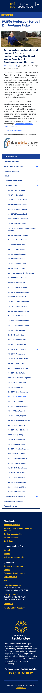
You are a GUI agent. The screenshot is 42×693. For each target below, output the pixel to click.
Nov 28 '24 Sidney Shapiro (17, 204)
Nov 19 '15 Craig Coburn (16, 454)
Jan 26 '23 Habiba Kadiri (17, 263)
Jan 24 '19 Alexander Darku (18, 359)
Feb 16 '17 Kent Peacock (16, 411)
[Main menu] (37, 4)
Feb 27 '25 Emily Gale (16, 195)
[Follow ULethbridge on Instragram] (14, 673)
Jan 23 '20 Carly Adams (17, 330)
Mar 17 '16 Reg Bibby (15, 435)
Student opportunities (13, 534)
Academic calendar (12, 525)
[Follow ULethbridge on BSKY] (23, 673)
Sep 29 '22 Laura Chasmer (17, 278)
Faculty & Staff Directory (14, 608)
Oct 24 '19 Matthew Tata (17, 340)
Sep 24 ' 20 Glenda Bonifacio (18, 320)
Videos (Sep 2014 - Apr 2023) (17, 496)
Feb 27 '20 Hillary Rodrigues (18, 325)
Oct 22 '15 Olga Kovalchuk (17, 458)
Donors (7, 554)
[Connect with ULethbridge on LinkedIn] (31, 673)
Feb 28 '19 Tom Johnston (17, 354)
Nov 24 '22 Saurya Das (16, 268)
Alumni (7, 550)
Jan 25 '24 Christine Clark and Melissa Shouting (22, 229)
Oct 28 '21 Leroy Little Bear (18, 287)
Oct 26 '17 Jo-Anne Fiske (17, 397)
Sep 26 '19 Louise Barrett (17, 344)
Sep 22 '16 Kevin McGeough (18, 430)
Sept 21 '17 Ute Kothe (15, 401)
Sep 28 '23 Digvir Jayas (17, 245)
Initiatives (7, 176)
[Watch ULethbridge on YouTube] (27, 673)
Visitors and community (14, 557)
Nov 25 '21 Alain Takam (16, 282)
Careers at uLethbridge (13, 566)
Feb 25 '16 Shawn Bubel (16, 439)
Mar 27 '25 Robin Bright (16, 190)
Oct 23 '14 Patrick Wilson (17, 487)
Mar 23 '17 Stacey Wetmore (18, 406)
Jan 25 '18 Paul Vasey (16, 387)
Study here (8, 541)
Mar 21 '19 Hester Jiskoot (17, 349)
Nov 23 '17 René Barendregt (18, 392)
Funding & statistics (11, 171)
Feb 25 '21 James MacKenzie (18, 301)
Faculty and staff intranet (14, 573)
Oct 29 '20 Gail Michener (17, 316)
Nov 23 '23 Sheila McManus (18, 235)
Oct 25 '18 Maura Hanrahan (18, 368)
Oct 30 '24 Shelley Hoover (17, 209)
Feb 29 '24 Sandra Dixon (17, 223)
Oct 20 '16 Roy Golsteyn (16, 425)
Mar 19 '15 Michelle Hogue (17, 468)
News (6, 580)
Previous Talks (11, 185)
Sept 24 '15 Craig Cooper (17, 463)
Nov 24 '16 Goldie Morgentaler (19, 420)
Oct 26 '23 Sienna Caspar (17, 240)
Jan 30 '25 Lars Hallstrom (17, 200)
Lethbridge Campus (12, 585)
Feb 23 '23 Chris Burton (16, 259)
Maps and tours (10, 577)
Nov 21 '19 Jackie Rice (16, 335)
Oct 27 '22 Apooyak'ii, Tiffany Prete (21, 273)
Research (7, 14)
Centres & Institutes (11, 162)
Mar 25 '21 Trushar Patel (17, 297)
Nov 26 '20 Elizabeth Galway (18, 311)
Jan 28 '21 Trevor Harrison (17, 306)
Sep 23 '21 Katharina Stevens (18, 292)
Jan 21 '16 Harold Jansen (17, 444)
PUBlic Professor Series (13, 181)
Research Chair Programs (13, 501)
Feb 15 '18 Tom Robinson (17, 382)
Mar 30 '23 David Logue (17, 254)
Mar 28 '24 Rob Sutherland (18, 219)
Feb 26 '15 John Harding (17, 473)
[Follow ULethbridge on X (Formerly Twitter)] (19, 673)
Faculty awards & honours (13, 166)
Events (7, 570)
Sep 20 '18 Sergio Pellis (16, 373)
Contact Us (8, 604)
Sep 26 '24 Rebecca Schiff (17, 214)
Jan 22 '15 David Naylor (16, 477)
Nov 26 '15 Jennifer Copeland (18, 449)
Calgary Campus (11, 594)
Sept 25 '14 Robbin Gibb (16, 492)
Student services (11, 537)
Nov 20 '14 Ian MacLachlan (17, 482)
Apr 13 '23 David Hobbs (16, 249)
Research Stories (10, 506)
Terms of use (21, 688)
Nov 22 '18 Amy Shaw (16, 363)
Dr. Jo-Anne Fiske (11, 66)
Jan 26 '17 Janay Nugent (17, 416)
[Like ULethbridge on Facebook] (10, 673)
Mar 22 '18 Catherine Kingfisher (19, 378)
